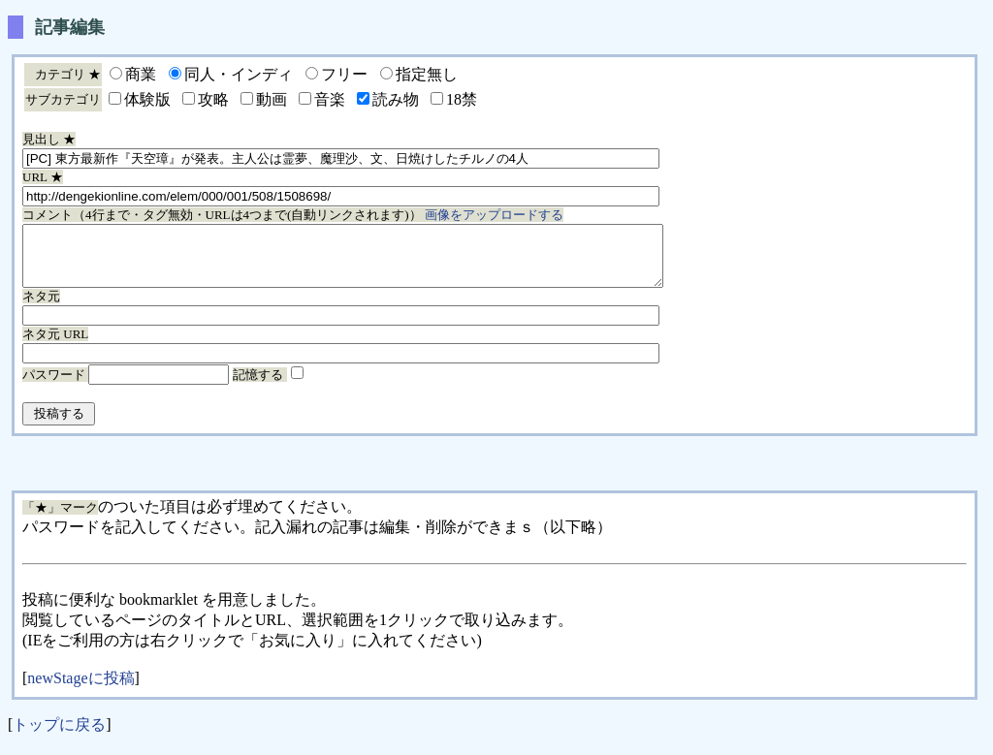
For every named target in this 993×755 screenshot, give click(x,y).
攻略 (213, 99)
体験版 (147, 99)
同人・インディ (238, 74)
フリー (344, 74)
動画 (271, 99)
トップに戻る (59, 736)
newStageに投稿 (80, 689)
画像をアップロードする (494, 214)
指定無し (427, 74)
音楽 (329, 99)
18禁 (461, 99)
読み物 (395, 99)
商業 (140, 74)
